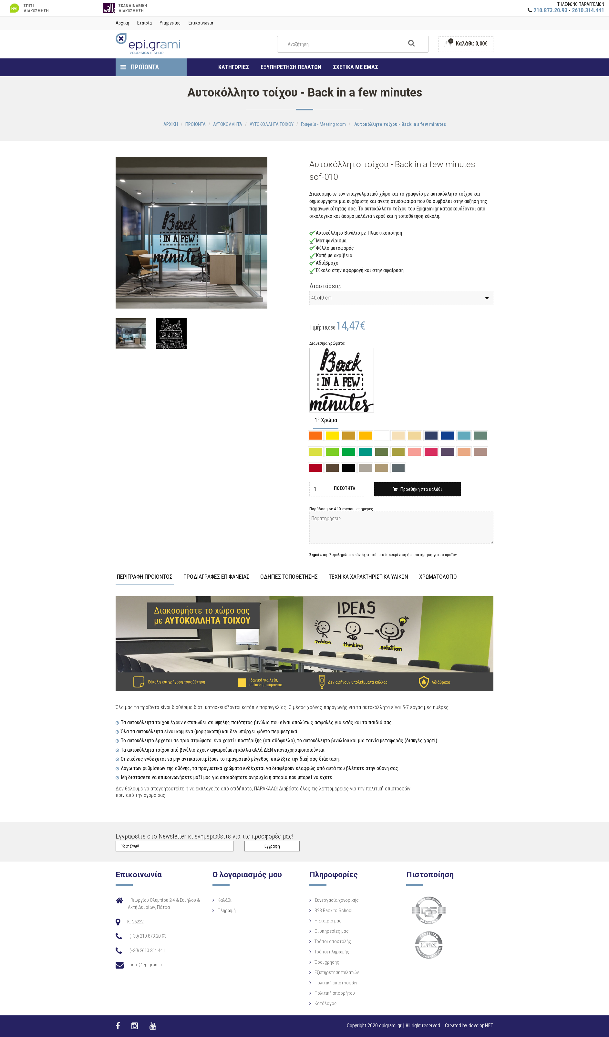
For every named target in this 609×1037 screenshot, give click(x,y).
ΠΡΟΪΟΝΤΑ (139, 67)
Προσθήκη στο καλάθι (417, 489)
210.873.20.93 (550, 10)
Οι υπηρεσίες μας (332, 931)
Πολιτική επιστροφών (336, 983)
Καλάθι (225, 900)
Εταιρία (144, 23)
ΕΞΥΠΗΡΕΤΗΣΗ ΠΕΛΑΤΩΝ (291, 67)
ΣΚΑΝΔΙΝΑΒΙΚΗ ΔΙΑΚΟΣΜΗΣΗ (125, 8)
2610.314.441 (588, 10)
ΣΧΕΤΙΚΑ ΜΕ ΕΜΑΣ (355, 67)
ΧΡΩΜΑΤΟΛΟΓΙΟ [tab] (438, 577)
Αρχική (122, 23)
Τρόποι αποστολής (333, 941)
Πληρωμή (227, 910)
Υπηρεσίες (170, 23)
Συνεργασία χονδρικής (337, 900)
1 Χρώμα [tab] (326, 420)
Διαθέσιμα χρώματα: (327, 343)
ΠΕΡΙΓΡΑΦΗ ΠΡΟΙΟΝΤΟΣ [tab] (144, 577)
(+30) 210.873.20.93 (147, 936)
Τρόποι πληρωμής (332, 952)
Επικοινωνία (201, 23)
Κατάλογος (326, 1003)
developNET (481, 1025)
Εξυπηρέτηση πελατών (337, 972)
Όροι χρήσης (327, 962)
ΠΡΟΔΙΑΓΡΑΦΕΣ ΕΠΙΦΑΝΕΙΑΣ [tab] (216, 577)
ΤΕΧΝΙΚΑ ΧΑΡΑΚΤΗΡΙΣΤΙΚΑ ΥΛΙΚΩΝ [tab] (368, 577)
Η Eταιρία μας (328, 921)
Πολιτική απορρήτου (335, 993)
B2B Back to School (333, 910)
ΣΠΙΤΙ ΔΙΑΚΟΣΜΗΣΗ (28, 8)
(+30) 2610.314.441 (147, 950)
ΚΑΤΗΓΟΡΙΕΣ (233, 67)
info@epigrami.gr (148, 965)
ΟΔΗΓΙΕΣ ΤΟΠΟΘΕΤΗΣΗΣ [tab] (289, 577)
